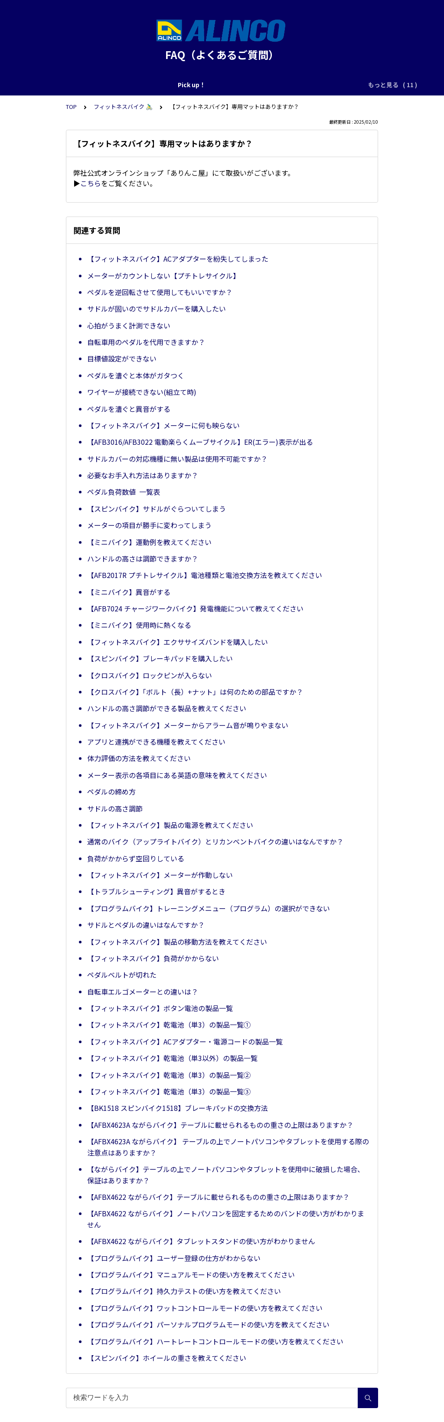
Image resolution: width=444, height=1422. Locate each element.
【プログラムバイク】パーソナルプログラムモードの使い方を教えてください (208, 1324)
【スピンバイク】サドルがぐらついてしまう (156, 508)
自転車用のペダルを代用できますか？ (146, 342)
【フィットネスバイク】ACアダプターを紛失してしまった (177, 258)
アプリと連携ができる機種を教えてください (156, 741)
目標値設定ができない (122, 358)
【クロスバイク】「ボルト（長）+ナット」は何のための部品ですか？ (195, 691)
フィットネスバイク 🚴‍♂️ (123, 106)
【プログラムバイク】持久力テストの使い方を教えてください (184, 1291)
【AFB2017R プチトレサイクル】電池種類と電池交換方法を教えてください (204, 575)
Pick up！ (77, 84)
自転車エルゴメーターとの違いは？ (142, 991)
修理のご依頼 (121, 84)
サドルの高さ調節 (115, 808)
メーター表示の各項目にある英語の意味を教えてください (177, 775)
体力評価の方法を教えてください (139, 758)
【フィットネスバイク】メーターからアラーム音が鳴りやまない (187, 725)
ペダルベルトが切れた (122, 974)
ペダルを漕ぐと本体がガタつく (135, 375)
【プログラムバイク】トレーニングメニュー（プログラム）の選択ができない (208, 908)
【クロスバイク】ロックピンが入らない (149, 675)
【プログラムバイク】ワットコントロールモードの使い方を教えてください (205, 1308)
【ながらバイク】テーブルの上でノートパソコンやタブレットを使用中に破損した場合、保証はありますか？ (225, 1175)
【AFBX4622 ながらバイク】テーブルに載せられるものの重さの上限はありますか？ (218, 1197)
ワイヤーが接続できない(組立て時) (141, 392)
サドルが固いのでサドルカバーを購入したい (156, 308)
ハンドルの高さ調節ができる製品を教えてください (166, 708)
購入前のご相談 (172, 84)
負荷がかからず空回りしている (135, 858)
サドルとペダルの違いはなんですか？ (146, 925)
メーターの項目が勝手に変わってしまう (149, 525)
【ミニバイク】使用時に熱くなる (139, 625)
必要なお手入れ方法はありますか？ (142, 475)
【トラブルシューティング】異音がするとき (156, 891)
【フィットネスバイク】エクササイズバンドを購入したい (177, 642)
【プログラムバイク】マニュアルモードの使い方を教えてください (191, 1274)
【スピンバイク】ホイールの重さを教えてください (166, 1358)
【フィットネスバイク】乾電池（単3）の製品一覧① (169, 1024)
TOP (71, 106)
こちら (90, 183)
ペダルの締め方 (111, 791)
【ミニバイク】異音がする (128, 592)
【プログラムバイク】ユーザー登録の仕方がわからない (174, 1258)
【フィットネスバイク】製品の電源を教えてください (170, 825)
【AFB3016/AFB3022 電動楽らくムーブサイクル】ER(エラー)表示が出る (200, 442)
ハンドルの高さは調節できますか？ (142, 558)
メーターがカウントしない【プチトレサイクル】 (163, 275)
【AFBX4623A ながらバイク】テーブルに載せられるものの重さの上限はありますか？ (220, 1125)
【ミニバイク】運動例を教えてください (149, 542)
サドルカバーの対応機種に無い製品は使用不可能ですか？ (177, 458)
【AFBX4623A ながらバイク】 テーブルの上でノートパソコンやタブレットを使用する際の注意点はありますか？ (228, 1147)
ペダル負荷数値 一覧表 (123, 491)
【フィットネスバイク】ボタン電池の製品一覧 (160, 1008)
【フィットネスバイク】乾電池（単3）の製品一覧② (169, 1075)
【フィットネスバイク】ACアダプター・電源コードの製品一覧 (185, 1041)
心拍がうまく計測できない (128, 325)
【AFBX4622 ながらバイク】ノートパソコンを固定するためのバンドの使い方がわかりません (225, 1219)
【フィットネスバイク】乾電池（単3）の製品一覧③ (169, 1091)
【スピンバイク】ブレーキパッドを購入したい (160, 658)
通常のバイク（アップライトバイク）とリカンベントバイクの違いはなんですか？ (215, 841)
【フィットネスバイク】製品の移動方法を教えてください (177, 941)
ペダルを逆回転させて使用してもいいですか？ (159, 292)
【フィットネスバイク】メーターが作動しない (160, 875)
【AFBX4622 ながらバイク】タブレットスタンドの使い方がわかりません (201, 1241)
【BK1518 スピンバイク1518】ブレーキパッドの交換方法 (177, 1108)
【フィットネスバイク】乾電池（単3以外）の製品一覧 (172, 1058)
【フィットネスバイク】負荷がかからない (153, 958)
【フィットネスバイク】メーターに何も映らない (163, 425)
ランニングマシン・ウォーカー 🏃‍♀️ (277, 84)
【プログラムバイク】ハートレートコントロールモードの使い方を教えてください (215, 1341)
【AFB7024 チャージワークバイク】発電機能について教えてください (195, 608)
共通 (212, 84)
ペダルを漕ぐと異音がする (128, 409)
